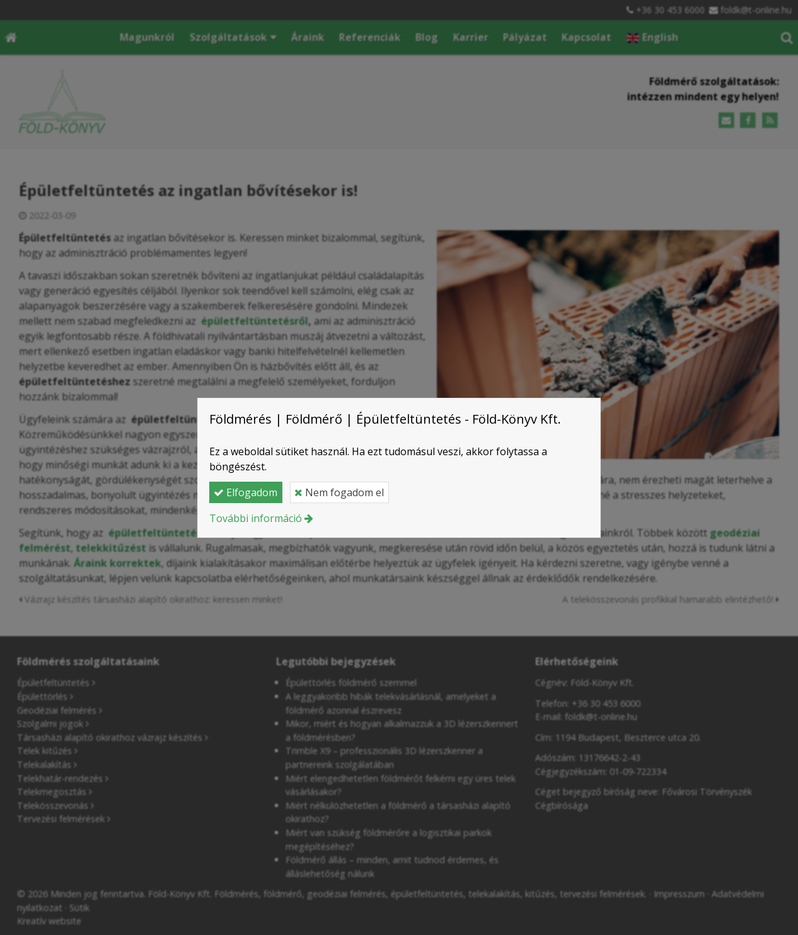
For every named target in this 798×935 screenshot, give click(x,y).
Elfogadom (245, 492)
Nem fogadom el (339, 492)
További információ (255, 518)
